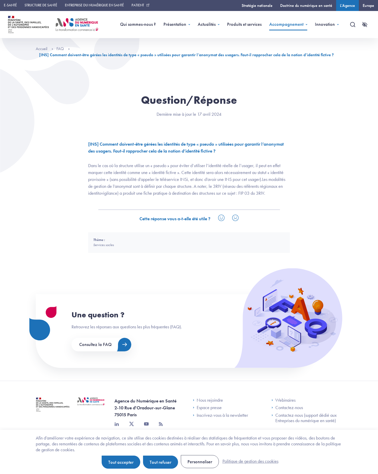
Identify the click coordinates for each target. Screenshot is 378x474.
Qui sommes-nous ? (138, 24)
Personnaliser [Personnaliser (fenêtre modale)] (199, 462)
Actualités (207, 24)
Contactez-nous (287, 407)
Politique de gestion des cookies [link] (250, 461)
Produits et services (244, 24)
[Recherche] (352, 24)
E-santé (10, 5)
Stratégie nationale (257, 5)
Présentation (174, 24)
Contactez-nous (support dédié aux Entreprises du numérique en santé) (304, 417)
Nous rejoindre (208, 400)
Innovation (325, 24)
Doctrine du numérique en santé (306, 5)
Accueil (44, 48)
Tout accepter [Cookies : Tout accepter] (121, 462)
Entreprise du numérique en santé (94, 5)
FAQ (63, 48)
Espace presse (207, 407)
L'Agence (347, 5)
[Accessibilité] (364, 24)
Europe (368, 5)
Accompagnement (286, 24)
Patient (138, 5)
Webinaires (283, 400)
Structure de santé (41, 5)
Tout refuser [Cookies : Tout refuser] (160, 462)
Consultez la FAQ (95, 344)
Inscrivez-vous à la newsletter (220, 415)
